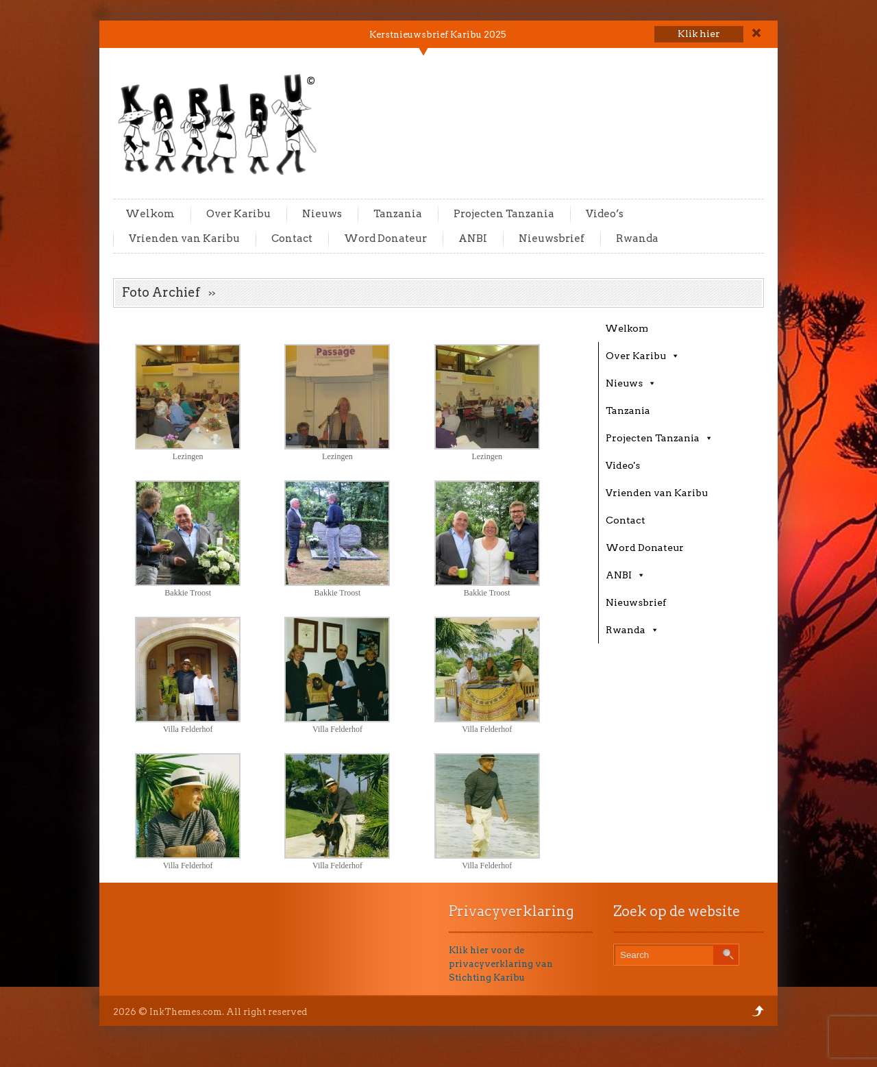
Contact (291, 238)
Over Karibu (238, 214)
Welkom (150, 214)
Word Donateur (385, 238)
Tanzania (397, 214)
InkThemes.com (185, 1012)
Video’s (604, 214)
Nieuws (322, 214)
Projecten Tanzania (504, 214)
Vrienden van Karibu (184, 238)
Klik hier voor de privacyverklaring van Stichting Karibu (501, 964)
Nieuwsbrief (551, 238)
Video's (623, 465)
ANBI (472, 238)
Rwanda (637, 238)
